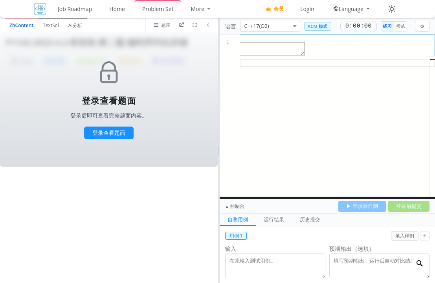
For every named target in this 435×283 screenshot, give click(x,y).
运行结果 (274, 219)
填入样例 (404, 235)
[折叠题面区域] (208, 25)
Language (352, 9)
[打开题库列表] (162, 25)
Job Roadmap (75, 9)
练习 (387, 26)
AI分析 (75, 25)
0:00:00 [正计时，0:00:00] (358, 26)
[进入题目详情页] (181, 25)
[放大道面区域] (194, 25)
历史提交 (310, 219)
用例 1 (236, 235)
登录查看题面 (108, 132)
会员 (274, 8)
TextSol (51, 25)
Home (117, 9)
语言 (230, 26)
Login (307, 9)
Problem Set (158, 9)
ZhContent (21, 25)
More (201, 9)
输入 (231, 248)
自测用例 (238, 219)
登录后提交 (409, 205)
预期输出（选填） (352, 248)
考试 (400, 26)
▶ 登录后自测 (362, 205)
